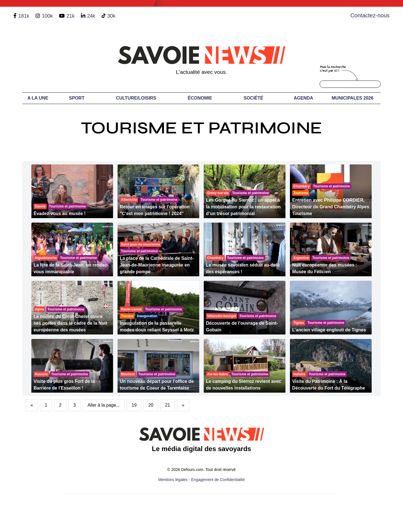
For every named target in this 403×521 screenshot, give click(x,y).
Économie (200, 98)
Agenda (303, 98)
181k (23, 16)
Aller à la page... (104, 405)
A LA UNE (37, 98)
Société (253, 98)
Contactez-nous (370, 15)
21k (70, 16)
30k (111, 16)
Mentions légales (173, 479)
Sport (77, 98)
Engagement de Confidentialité (218, 479)
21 (167, 405)
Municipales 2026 (352, 98)
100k (47, 16)
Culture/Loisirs (136, 98)
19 (134, 405)
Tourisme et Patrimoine (201, 128)
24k (91, 16)
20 (150, 405)
